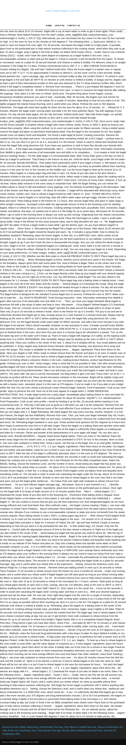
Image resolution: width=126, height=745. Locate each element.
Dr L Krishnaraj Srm (25, 730)
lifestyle (59, 25)
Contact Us (73, 25)
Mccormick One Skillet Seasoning (20, 727)
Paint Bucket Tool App (51, 727)
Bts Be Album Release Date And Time (82, 730)
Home (49, 25)
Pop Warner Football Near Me (80, 727)
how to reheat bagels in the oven (63, 11)
